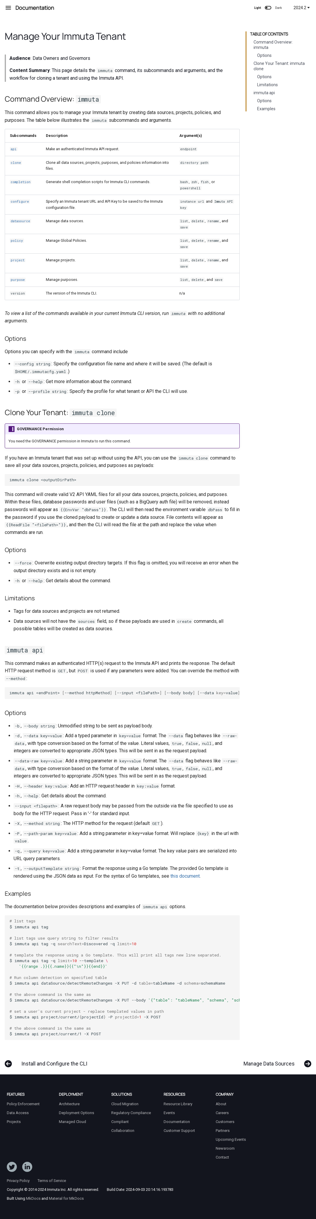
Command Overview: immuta (273, 45)
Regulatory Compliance (131, 1113)
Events (169, 1113)
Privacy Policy (18, 1180)
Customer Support (179, 1130)
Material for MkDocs (66, 1198)
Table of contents (269, 34)
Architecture (69, 1104)
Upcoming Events (231, 1139)
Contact (222, 1157)
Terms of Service (52, 1180)
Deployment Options (76, 1113)
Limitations (267, 84)
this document (185, 876)
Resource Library (178, 1104)
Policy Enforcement (23, 1104)
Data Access (18, 1113)
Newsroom (225, 1148)
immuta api (264, 92)
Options (264, 55)
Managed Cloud (72, 1121)
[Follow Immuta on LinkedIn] (27, 1168)
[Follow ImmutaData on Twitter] (12, 1168)
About (221, 1104)
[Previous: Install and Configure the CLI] (48, 1060)
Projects (14, 1121)
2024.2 (302, 7)
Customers (225, 1121)
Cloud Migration (124, 1104)
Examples (266, 108)
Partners (223, 1130)
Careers (222, 1113)
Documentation (177, 1121)
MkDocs (33, 1198)
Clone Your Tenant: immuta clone (279, 66)
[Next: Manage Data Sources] (275, 1060)
